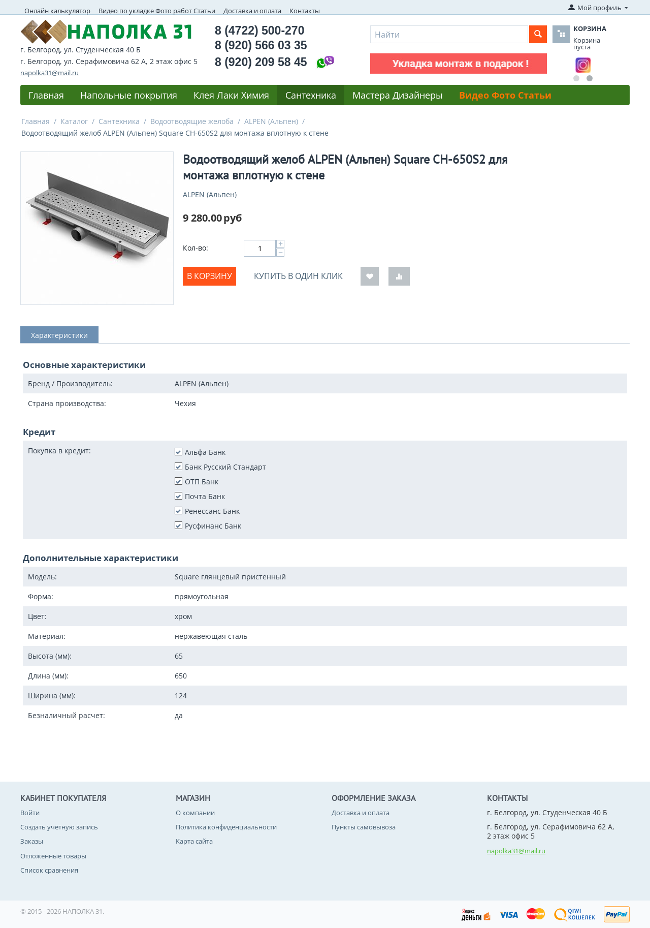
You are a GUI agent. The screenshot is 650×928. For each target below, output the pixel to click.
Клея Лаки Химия (231, 95)
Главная (46, 95)
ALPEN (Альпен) (271, 121)
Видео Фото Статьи (505, 95)
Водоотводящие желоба (192, 121)
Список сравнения (49, 870)
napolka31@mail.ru (49, 72)
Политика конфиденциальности (226, 826)
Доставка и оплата (252, 10)
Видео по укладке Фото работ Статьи (157, 10)
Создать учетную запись (59, 826)
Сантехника (310, 95)
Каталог (74, 121)
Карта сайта (194, 841)
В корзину (209, 276)
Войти (30, 812)
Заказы (31, 841)
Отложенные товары (53, 855)
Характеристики (59, 335)
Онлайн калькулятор (57, 10)
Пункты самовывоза (364, 826)
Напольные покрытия (128, 95)
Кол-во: (195, 248)
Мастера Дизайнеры (397, 95)
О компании (195, 812)
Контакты (304, 10)
